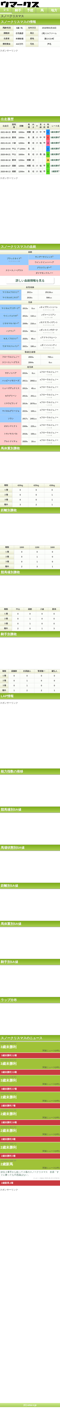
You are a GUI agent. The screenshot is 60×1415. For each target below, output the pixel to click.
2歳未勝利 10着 (9, 1122)
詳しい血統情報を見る (30, 280)
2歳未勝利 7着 (8, 1105)
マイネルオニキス (10, 297)
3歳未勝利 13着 (9, 1072)
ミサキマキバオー (10, 323)
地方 (54, 10)
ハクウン (10, 331)
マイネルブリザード (10, 308)
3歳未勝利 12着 (9, 1055)
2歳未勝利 (8, 1097)
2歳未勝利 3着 (8, 1156)
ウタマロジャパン (10, 346)
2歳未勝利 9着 (8, 1139)
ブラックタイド (13, 258)
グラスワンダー (43, 268)
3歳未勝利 (8, 1047)
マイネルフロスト (10, 292)
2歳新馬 (55, 171)
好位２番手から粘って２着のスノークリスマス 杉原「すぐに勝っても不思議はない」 (30, 1175)
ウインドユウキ (10, 316)
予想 (30, 10)
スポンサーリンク (9, 50)
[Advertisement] (30, 81)
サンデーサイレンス (43, 257)
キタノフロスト (10, 339)
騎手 (18, 10)
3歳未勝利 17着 (9, 1089)
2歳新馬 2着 (7, 1183)
